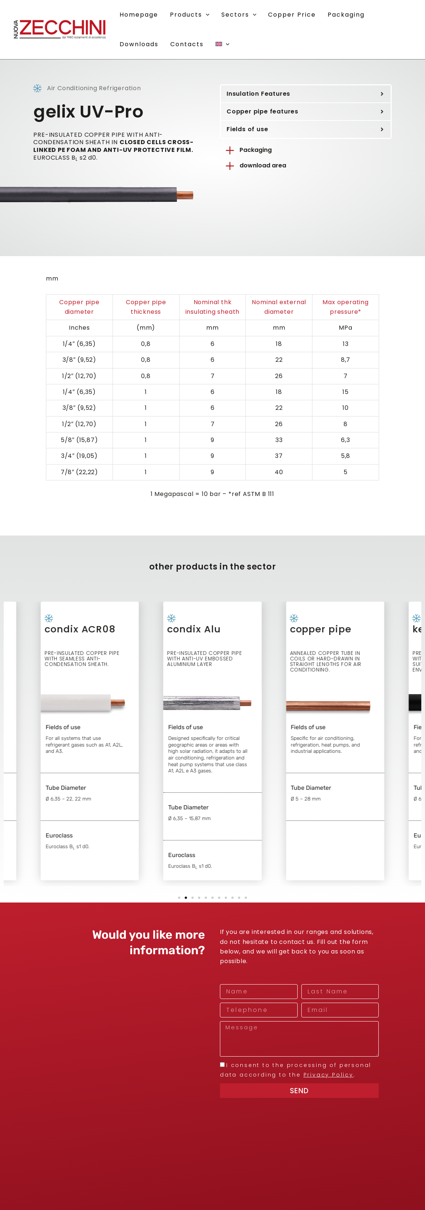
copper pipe (332, 642)
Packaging (256, 150)
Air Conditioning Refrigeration (94, 88)
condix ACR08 (91, 642)
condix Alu (205, 642)
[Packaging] (230, 150)
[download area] (230, 166)
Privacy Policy (329, 1074)
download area (263, 165)
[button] (206, 15)
